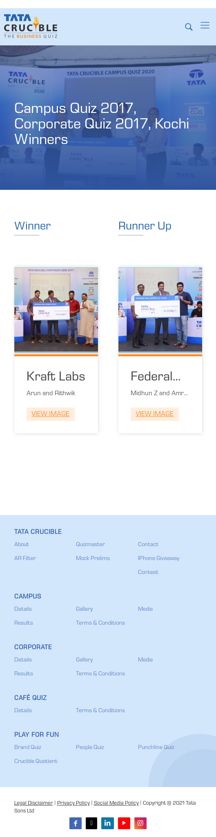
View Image (50, 414)
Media (145, 609)
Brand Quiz (27, 748)
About (21, 545)
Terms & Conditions (100, 623)
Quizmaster (90, 545)
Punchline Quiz (156, 748)
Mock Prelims (93, 559)
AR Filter (25, 559)
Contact (148, 545)
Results (23, 623)
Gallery (84, 609)
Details (23, 609)
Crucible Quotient (36, 762)
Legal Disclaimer (33, 803)
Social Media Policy (116, 803)
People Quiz (90, 748)
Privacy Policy (73, 803)
